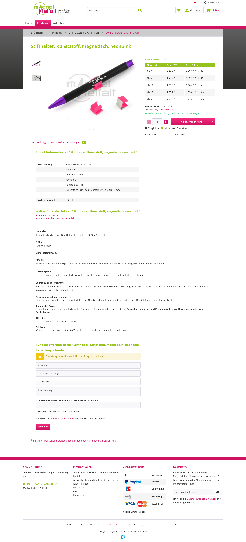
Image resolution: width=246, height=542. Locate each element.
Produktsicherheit (55, 142)
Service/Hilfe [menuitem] (212, 2)
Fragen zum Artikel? (48, 215)
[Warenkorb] (214, 10)
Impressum (79, 495)
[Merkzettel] (178, 10)
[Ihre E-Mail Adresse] (193, 492)
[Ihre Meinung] (88, 391)
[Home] (29, 23)
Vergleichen (153, 128)
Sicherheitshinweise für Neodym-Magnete (95, 472)
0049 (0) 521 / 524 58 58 (40, 484)
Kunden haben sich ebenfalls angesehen (94, 440)
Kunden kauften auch (59, 440)
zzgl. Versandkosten (164, 109)
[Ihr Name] (88, 365)
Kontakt (77, 476)
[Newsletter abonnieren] (218, 492)
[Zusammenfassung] (88, 373)
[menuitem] (115, 12)
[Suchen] (140, 10)
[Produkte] (43, 23)
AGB (75, 491)
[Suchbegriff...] (115, 10)
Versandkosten (116, 524)
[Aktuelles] (58, 23)
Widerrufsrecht (81, 483)
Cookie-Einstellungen (134, 511)
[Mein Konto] (194, 10)
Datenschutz (79, 487)
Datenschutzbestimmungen (64, 418)
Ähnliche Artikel (39, 440)
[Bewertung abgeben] (88, 381)
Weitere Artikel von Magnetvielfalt (55, 218)
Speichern (43, 426)
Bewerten (180, 128)
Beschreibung (38, 142)
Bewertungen (76, 142)
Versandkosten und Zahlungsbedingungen (95, 480)
